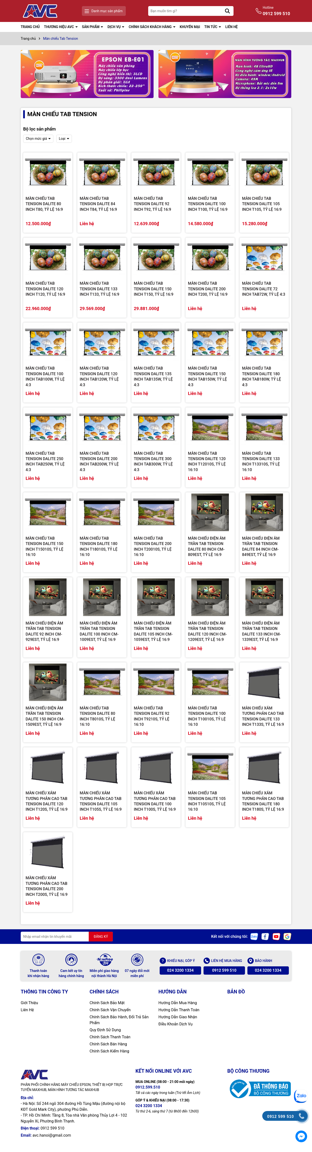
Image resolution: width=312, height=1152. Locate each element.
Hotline (276, 11)
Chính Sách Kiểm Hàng (109, 1051)
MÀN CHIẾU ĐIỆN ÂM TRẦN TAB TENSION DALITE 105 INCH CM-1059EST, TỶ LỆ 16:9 (153, 631)
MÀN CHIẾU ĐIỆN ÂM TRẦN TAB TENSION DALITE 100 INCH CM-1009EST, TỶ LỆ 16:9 (99, 631)
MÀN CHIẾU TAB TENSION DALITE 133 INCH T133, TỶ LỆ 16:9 (99, 289)
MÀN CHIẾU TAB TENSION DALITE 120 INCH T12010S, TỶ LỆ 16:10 (207, 461)
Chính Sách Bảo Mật (107, 1002)
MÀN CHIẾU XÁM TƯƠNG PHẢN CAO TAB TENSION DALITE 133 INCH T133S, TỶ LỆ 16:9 (263, 716)
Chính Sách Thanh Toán (110, 1037)
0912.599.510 (148, 1087)
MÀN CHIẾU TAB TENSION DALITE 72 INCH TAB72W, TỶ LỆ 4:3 (263, 289)
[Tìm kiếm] (227, 11)
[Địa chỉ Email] (67, 936)
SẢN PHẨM (91, 27)
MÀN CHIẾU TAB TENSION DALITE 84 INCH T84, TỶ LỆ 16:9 (98, 204)
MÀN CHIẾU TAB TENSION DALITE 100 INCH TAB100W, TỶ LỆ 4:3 (45, 376)
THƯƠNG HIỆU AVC (59, 27)
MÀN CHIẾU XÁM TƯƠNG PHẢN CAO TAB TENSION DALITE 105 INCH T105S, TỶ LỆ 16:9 (101, 801)
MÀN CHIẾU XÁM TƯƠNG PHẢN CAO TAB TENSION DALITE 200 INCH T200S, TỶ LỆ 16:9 (47, 886)
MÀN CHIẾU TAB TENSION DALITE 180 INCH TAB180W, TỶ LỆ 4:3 (261, 376)
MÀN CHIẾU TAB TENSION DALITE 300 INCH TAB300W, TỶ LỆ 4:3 (153, 461)
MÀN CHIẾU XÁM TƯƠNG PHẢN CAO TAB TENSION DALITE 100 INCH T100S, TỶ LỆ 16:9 (155, 801)
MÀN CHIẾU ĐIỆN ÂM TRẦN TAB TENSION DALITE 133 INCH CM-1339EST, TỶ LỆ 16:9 (261, 631)
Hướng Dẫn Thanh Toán (178, 1010)
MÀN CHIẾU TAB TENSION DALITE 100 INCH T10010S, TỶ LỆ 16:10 (207, 716)
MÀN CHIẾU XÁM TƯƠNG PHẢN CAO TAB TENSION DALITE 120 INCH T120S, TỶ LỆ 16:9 (47, 801)
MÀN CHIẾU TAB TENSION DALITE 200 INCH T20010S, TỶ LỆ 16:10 (153, 546)
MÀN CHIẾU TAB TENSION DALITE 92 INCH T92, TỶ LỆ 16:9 (152, 204)
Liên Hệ (27, 1010)
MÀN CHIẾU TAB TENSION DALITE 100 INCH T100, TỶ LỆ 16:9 (207, 204)
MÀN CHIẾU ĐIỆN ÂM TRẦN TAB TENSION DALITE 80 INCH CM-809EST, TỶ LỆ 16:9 (206, 546)
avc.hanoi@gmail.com (51, 1135)
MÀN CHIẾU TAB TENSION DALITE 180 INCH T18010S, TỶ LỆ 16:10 (98, 546)
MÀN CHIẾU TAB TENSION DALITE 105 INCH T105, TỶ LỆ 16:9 (262, 204)
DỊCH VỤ (114, 27)
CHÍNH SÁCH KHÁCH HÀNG (151, 27)
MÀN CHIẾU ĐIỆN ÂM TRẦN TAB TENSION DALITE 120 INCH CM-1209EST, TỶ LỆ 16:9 (207, 631)
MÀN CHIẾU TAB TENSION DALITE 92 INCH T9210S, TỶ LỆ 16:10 (151, 716)
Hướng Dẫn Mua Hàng (177, 1002)
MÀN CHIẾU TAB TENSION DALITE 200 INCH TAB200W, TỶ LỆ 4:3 (99, 461)
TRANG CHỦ (30, 27)
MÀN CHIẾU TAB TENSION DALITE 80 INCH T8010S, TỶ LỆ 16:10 (97, 716)
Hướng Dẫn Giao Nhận (177, 1017)
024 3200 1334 (180, 970)
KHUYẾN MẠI (190, 27)
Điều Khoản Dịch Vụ (175, 1024)
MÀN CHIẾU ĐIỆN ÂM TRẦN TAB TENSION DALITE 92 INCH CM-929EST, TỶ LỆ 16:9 (44, 631)
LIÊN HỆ (231, 27)
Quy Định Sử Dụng (105, 1030)
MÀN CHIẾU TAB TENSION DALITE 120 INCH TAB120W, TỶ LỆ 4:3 (99, 376)
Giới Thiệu (29, 1002)
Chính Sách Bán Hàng (108, 1044)
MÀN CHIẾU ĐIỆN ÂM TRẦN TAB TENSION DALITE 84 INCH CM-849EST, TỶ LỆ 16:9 (261, 546)
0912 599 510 (224, 970)
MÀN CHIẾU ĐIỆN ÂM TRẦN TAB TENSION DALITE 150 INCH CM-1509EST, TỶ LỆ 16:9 (45, 716)
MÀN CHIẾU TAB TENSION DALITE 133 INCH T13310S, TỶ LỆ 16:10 (261, 461)
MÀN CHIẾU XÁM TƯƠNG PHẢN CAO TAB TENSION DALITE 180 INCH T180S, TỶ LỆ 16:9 (263, 801)
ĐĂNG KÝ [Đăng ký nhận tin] (101, 937)
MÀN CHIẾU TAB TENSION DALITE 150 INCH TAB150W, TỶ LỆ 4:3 (207, 376)
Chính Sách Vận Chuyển (110, 1010)
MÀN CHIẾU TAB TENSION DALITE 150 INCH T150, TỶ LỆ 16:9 (153, 289)
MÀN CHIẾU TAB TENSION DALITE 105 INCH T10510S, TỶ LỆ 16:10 (207, 801)
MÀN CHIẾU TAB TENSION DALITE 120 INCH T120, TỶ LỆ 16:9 (45, 289)
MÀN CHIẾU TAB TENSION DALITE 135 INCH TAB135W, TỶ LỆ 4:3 (153, 376)
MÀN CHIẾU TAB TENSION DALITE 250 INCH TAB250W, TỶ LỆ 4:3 (45, 461)
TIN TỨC (211, 27)
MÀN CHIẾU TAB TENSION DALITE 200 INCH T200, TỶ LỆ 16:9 (207, 289)
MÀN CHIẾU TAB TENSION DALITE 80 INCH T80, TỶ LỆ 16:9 (44, 204)
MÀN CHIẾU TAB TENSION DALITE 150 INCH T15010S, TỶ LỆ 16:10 (44, 546)
